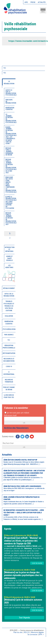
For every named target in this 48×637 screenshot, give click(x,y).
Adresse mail (10, 415)
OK (24, 422)
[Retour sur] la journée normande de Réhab (9, 151)
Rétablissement (9, 288)
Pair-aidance (8, 335)
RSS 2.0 (26, 632)
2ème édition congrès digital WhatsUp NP (24, 462)
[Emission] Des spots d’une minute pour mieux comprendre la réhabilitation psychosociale (10, 184)
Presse (32, 2)
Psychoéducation (9, 329)
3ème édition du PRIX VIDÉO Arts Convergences (24, 488)
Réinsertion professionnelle (9, 346)
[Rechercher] (24, 443)
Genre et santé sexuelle (9, 258)
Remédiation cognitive (10, 108)
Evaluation (9, 316)
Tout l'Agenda (24, 618)
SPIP (40, 634)
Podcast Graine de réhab (9, 388)
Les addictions (9, 266)
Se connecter (32, 634)
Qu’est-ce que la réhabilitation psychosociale (10, 92)
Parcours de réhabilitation (10, 101)
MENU (43, 10)
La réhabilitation (9, 82)
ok (24, 447)
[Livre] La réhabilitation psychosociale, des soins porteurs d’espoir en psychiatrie (10, 202)
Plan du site (17, 632)
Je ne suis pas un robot (17, 412)
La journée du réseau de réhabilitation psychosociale (10, 118)
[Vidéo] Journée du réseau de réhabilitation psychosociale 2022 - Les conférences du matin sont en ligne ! (10, 135)
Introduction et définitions (9, 249)
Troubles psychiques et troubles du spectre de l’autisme (9, 306)
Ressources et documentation (8, 360)
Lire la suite (37, 563)
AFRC (26, 2)
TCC (4, 68)
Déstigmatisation (9, 353)
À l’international (8, 373)
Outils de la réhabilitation (9, 295)
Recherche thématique (9, 381)
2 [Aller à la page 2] (9, 238)
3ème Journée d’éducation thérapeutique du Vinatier (24, 500)
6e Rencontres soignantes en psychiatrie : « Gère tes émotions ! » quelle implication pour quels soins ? (24, 514)
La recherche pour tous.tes (9, 396)
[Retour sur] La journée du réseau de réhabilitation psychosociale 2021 (10, 219)
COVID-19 (9, 366)
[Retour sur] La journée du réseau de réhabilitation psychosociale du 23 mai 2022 (10, 166)
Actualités (42, 2)
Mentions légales (37, 632)
